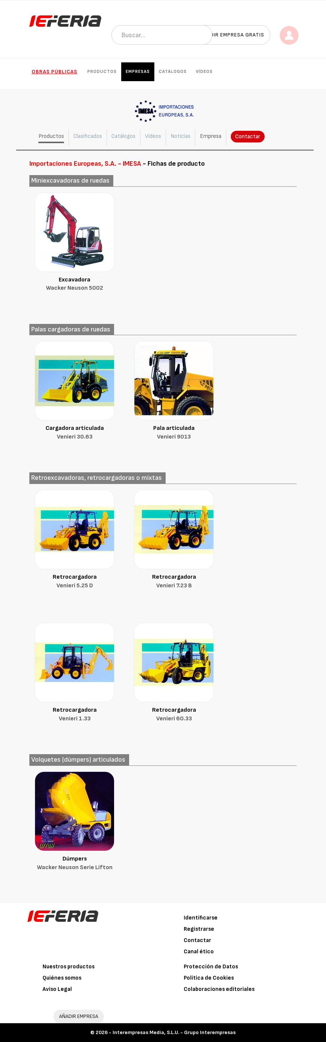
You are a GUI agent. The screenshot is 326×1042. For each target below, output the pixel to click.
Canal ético (199, 951)
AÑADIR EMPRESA (78, 1016)
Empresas (138, 71)
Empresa (210, 136)
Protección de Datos (211, 966)
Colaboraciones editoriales (219, 989)
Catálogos (173, 71)
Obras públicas (54, 71)
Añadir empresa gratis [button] (232, 35)
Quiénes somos (62, 978)
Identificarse (201, 917)
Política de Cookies (209, 978)
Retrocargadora (74, 581)
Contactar (247, 136)
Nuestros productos (68, 966)
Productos (102, 71)
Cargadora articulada (74, 433)
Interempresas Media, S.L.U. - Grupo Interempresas (174, 1032)
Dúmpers (74, 863)
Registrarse (199, 929)
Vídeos (204, 71)
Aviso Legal (57, 989)
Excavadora (74, 284)
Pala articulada (174, 433)
